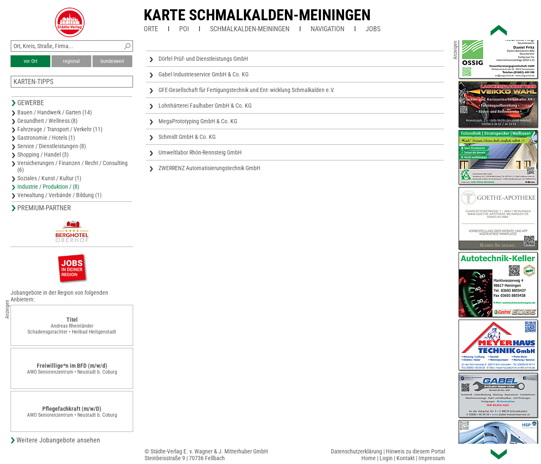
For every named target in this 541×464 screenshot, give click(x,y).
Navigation (327, 29)
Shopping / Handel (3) (42, 154)
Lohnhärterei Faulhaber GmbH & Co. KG (204, 105)
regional (71, 61)
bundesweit (112, 61)
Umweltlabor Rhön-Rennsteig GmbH (200, 152)
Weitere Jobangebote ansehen (58, 440)
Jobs (373, 29)
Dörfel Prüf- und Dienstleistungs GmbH (203, 58)
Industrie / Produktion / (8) (48, 186)
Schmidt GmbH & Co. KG (187, 136)
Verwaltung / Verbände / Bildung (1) (59, 195)
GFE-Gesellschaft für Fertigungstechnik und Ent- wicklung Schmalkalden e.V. (246, 90)
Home (368, 458)
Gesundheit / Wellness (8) (47, 120)
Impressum (431, 458)
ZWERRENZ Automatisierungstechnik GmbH (209, 168)
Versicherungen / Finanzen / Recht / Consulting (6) (72, 166)
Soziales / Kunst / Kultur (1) (49, 178)
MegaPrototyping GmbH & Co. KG (197, 121)
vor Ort (31, 61)
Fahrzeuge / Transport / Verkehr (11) (59, 129)
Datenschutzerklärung (356, 451)
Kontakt (405, 458)
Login (386, 458)
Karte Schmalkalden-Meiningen (257, 15)
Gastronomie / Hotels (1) (46, 137)
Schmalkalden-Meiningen (250, 29)
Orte (151, 29)
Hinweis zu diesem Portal (415, 451)
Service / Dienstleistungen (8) (51, 146)
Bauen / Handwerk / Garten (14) (54, 112)
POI (184, 29)
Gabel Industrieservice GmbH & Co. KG (203, 74)
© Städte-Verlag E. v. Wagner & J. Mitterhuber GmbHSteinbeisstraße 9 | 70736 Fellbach (206, 454)
